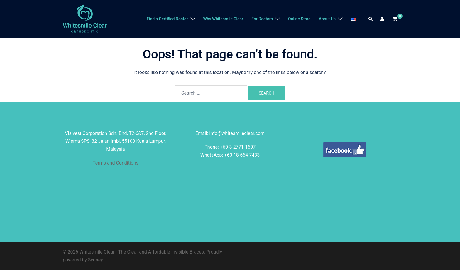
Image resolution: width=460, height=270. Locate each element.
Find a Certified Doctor (167, 18)
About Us (327, 18)
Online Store (299, 18)
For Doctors (262, 18)
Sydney (95, 260)
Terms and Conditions (115, 163)
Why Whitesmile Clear (223, 18)
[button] (370, 19)
